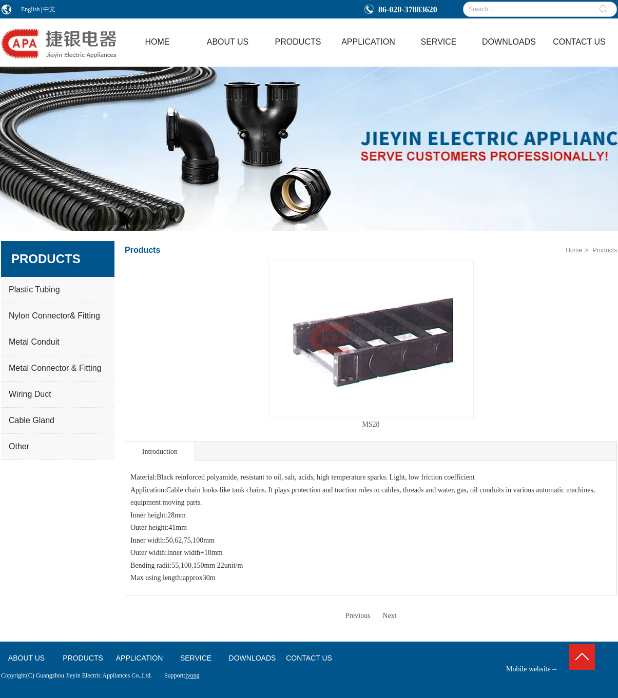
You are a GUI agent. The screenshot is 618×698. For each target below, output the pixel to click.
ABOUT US (26, 658)
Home (574, 250)
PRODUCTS (83, 658)
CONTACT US (309, 658)
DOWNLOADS (252, 658)
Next (389, 616)
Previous (358, 616)
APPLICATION (139, 658)
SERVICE (195, 658)
